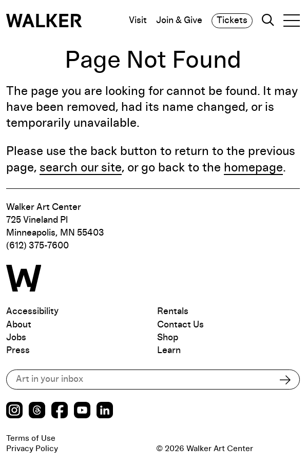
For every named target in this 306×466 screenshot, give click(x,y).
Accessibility (32, 311)
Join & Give (179, 20)
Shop (167, 337)
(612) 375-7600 (37, 245)
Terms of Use (30, 438)
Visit (138, 20)
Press (18, 350)
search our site (81, 168)
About (18, 324)
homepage (253, 168)
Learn (169, 350)
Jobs (16, 337)
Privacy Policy (32, 448)
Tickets (232, 20)
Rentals (172, 311)
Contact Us (180, 324)
